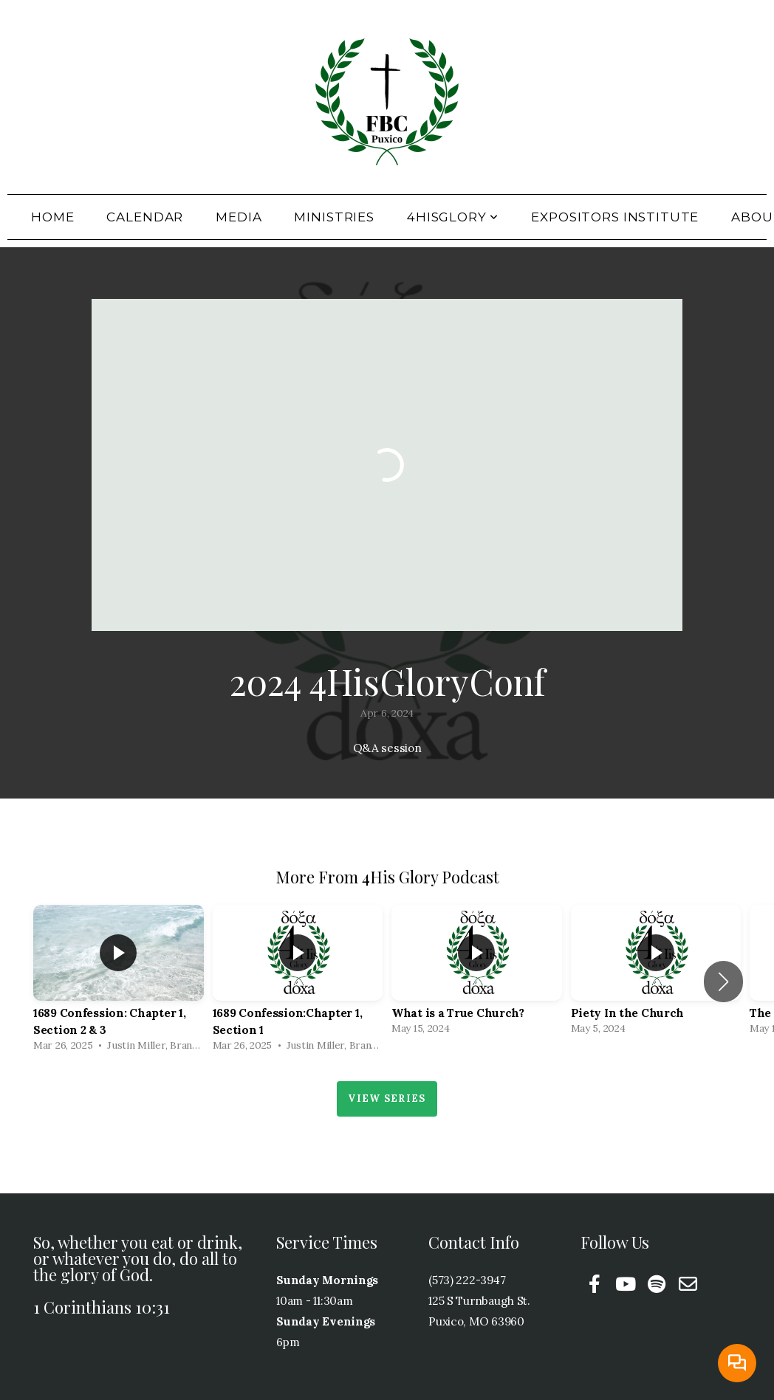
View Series (386, 1098)
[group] (118, 982)
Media (238, 217)
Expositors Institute (615, 217)
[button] (723, 981)
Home (52, 217)
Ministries (334, 217)
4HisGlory (453, 217)
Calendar (144, 217)
